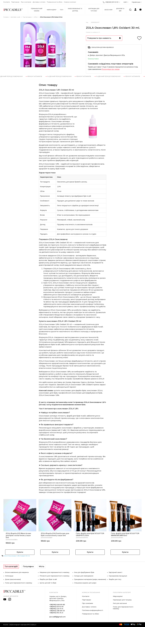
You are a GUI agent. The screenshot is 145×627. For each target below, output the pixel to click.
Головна (6, 17)
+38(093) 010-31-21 (56, 613)
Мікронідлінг (51, 10)
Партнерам (15, 2)
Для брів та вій (120, 10)
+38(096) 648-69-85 (57, 604)
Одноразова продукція (118, 576)
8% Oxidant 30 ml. (24, 556)
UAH (125, 2)
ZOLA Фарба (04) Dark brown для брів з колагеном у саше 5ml (55, 534)
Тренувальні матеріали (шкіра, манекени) (90, 579)
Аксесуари (108, 10)
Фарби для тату (115, 579)
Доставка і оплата (39, 2)
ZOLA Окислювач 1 (10, 556)
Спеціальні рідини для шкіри (85, 583)
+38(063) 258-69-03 (57, 611)
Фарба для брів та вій (48, 579)
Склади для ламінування (83, 576)
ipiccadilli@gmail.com (57, 617)
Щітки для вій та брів (48, 583)
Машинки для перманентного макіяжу (54, 572)
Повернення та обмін (54, 2)
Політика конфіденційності (92, 610)
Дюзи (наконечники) (13, 579)
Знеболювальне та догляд (75, 10)
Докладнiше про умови (111, 69)
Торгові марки (27, 17)
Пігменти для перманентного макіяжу (54, 576)
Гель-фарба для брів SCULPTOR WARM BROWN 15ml (125, 534)
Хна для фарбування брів (84, 572)
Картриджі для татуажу (93, 10)
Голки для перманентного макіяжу (18, 583)
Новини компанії (70, 2)
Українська (137, 2)
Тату (61, 10)
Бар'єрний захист (115, 572)
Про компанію (26, 2)
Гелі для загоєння (120, 603)
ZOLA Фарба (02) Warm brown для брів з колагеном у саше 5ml (18, 535)
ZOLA (35, 17)
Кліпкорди (9, 576)
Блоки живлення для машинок (17, 572)
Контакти (6, 2)
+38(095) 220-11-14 (56, 608)
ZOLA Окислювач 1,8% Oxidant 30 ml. (51, 17)
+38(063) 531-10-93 (110, 2)
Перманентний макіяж (36, 10)
